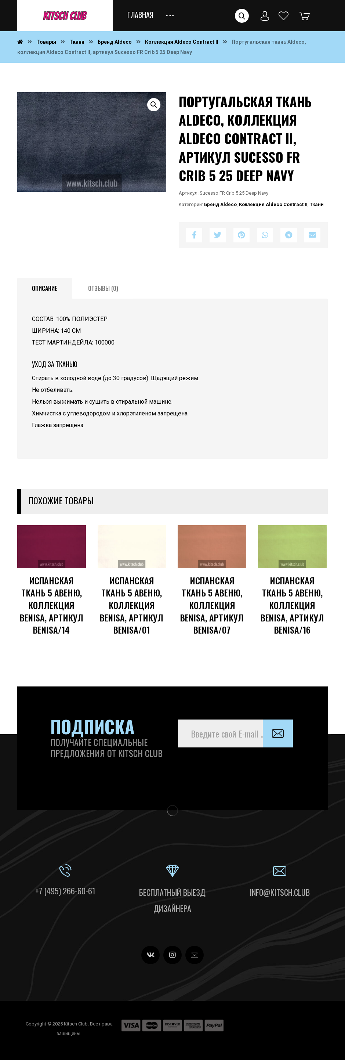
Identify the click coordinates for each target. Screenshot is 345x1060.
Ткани (317, 204)
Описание (44, 288)
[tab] (44, 288)
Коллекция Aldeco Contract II (273, 204)
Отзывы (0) (103, 288)
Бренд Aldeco (220, 204)
